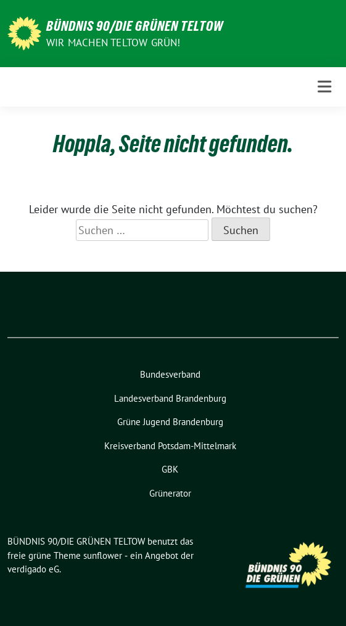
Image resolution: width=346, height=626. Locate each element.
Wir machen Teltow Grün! (113, 42)
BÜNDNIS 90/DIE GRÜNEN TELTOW (134, 26)
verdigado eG (33, 569)
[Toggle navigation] (324, 86)
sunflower (102, 555)
